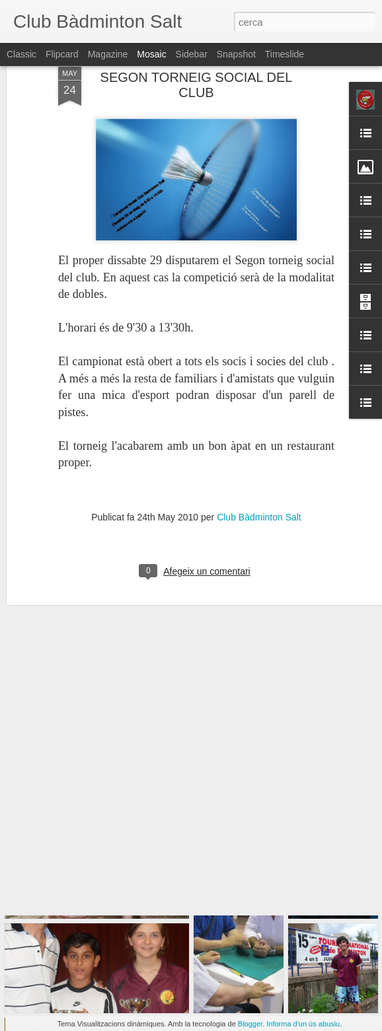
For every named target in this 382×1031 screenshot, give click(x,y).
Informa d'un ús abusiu (303, 1024)
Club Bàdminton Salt (259, 471)
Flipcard (62, 54)
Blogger (250, 1024)
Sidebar (192, 54)
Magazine (108, 54)
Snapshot (236, 54)
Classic (21, 54)
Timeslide (284, 54)
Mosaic (151, 54)
